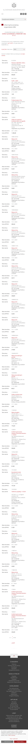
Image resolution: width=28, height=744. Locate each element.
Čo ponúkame (14, 709)
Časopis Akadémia (14, 720)
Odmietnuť (7, 741)
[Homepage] (14, 5)
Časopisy (14, 679)
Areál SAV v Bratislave (14, 708)
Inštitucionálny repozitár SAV (14, 715)
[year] (19, 49)
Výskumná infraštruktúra (14, 682)
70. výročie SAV (14, 706)
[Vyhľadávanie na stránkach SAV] (21, 13)
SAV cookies (12, 735)
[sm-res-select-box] (14, 19)
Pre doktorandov (14, 688)
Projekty (14, 676)
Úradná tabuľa (14, 705)
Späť (13, 643)
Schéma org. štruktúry (14, 665)
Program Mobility (14, 695)
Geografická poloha (14, 670)
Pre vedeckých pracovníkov (14, 691)
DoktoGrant (14, 694)
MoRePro (14, 692)
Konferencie (14, 677)
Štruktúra (14, 667)
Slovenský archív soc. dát (14, 717)
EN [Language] (25, 13)
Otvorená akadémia (14, 721)
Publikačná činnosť (14, 680)
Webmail (14, 727)
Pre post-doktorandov (14, 690)
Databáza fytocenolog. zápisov (14, 718)
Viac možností (14, 738)
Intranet (14, 725)
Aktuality (14, 702)
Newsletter (14, 703)
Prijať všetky (20, 741)
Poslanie (14, 664)
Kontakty (14, 668)
